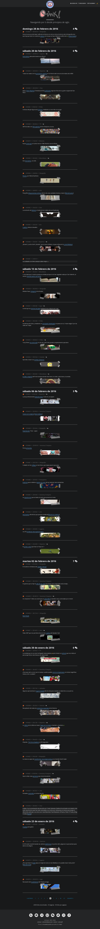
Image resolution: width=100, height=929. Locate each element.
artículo (64, 653)
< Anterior (30, 898)
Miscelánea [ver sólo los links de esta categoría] (42, 158)
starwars (40, 109)
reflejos (34, 465)
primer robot (27, 547)
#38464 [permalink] (28, 512)
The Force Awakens (33, 742)
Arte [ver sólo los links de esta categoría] (40, 190)
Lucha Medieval (68, 244)
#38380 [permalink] (28, 841)
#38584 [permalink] (28, 54)
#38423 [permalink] (28, 739)
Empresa (25, 482)
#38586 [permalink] (28, 242)
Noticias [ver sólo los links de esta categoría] (42, 841)
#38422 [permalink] (28, 756)
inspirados (31, 793)
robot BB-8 (47, 599)
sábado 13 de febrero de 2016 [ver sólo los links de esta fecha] (39, 269)
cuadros (48, 633)
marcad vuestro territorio (34, 276)
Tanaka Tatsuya (41, 567)
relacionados (72, 36)
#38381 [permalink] (28, 824)
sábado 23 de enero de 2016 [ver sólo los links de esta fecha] (38, 821)
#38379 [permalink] (28, 860)
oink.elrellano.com (47, 922)
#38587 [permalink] (28, 259)
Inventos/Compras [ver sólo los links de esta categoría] (45, 411)
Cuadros (25, 227)
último (26, 725)
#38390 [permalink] (28, 705)
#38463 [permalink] (28, 529)
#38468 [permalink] (28, 445)
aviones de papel (35, 308)
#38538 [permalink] (28, 289)
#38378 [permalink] (28, 879)
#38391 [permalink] (28, 688)
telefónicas (48, 844)
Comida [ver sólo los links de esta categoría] (41, 357)
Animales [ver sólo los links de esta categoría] (42, 688)
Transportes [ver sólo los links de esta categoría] (43, 480)
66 (60, 898)
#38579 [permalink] (28, 141)
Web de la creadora (53, 514)
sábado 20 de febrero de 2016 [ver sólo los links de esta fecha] (39, 51)
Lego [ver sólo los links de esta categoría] (40, 306)
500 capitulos (36, 126)
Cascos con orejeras (28, 414)
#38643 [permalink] (28, 31)
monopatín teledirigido (48, 323)
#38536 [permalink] (28, 321)
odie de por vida (40, 584)
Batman (34, 210)
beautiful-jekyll (47, 924)
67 (64, 898)
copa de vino (27, 497)
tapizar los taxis (41, 482)
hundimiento (34, 882)
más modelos (38, 414)
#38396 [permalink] (28, 650)
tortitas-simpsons (39, 360)
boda (34, 863)
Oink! (60, 924)
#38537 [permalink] (28, 306)
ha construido (33, 342)
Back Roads (26, 616)
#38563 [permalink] (28, 190)
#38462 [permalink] (28, 544)
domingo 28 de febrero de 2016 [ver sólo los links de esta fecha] (40, 29)
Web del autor (69, 193)
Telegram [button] (91, 3)
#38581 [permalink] (28, 107)
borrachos (28, 161)
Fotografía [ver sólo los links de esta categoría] (43, 31)
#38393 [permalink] (28, 669)
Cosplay (25, 827)
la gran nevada (40, 691)
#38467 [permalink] (28, 462)
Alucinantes (26, 514)
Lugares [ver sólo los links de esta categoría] (42, 54)
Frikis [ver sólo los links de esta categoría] (41, 107)
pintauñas (29, 448)
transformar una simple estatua (43, 759)
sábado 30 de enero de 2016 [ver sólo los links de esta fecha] (38, 647)
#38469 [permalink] (28, 428)
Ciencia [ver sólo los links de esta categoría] (41, 705)
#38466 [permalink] (28, 480)
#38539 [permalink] (28, 272)
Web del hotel (27, 865)
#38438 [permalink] (28, 613)
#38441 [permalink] (28, 564)
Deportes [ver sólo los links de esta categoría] (42, 71)
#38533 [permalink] (28, 374)
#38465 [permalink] (28, 495)
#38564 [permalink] (28, 173)
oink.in (55, 922)
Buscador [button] (82, 3)
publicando (48, 91)
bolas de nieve (39, 397)
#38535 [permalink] (28, 340)
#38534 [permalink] (28, 357)
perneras (35, 776)
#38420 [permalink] (28, 791)
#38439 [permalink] (28, 596)
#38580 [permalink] (28, 124)
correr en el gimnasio (58, 672)
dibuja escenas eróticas (34, 193)
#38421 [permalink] (28, 773)
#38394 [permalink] (28, 806)
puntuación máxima (41, 73)
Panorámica (26, 56)
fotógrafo (33, 291)
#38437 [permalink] (28, 630)
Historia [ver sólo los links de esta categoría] (41, 141)
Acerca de (73, 3)
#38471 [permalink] (28, 394)
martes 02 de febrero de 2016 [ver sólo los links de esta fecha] (39, 561)
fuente (29, 814)
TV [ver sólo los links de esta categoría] (40, 124)
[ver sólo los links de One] (23, 31)
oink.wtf (60, 922)
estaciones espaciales (43, 708)
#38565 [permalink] (28, 158)
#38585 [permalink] (28, 224)
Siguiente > (70, 898)
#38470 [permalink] (28, 411)
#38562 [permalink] (28, 207)
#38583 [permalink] (28, 71)
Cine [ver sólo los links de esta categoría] (41, 88)
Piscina (25, 176)
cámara (42, 36)
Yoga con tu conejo (45, 725)
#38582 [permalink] (28, 88)
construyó (29, 143)
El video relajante (27, 376)
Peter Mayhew (30, 91)
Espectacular (26, 431)
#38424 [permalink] (28, 722)
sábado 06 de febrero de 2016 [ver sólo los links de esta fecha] (39, 391)
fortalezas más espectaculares (35, 531)
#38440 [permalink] (28, 581)
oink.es (39, 922)
